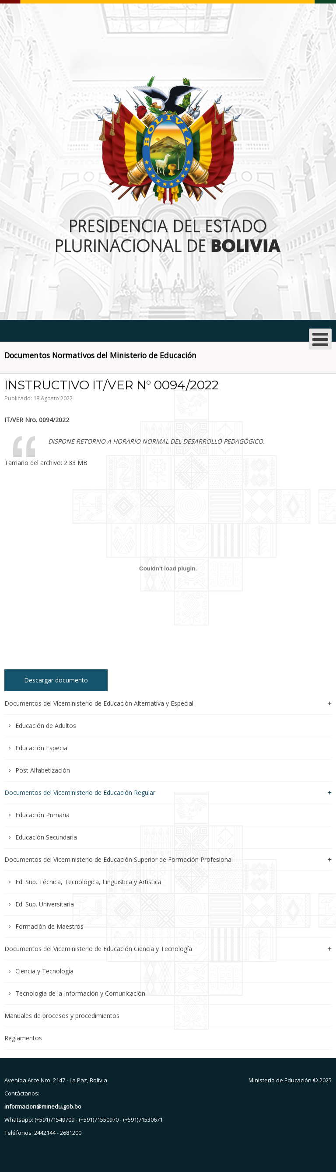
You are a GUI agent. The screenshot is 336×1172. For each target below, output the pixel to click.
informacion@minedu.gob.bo (42, 1106)
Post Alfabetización (42, 770)
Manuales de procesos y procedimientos (61, 1015)
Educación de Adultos (45, 725)
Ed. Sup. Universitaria (44, 904)
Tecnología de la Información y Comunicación (80, 993)
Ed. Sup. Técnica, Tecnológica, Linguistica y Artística (88, 882)
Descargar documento (56, 680)
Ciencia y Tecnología (44, 971)
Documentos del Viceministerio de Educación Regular (79, 792)
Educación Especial (42, 748)
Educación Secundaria (46, 837)
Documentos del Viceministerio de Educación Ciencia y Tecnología (98, 949)
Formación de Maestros (49, 926)
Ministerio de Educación (280, 1080)
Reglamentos (23, 1038)
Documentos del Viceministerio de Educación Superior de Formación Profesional (118, 859)
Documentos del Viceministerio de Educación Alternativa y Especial (98, 703)
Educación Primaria (42, 815)
